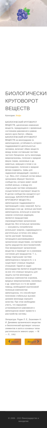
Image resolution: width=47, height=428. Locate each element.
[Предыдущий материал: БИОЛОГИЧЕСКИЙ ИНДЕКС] (13, 342)
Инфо (18, 115)
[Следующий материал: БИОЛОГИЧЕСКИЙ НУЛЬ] (33, 342)
